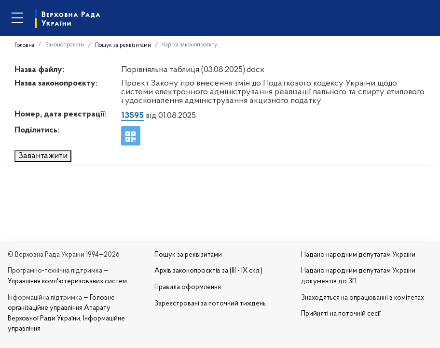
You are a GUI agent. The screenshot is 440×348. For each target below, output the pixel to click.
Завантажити (43, 155)
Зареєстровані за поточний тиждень (210, 303)
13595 (132, 115)
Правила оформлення (187, 287)
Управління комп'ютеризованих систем (67, 281)
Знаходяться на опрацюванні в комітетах (362, 298)
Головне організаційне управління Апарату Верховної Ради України (61, 308)
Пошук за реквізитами (123, 45)
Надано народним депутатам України (358, 255)
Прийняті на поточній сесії (341, 314)
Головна (24, 45)
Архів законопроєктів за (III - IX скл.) (208, 271)
